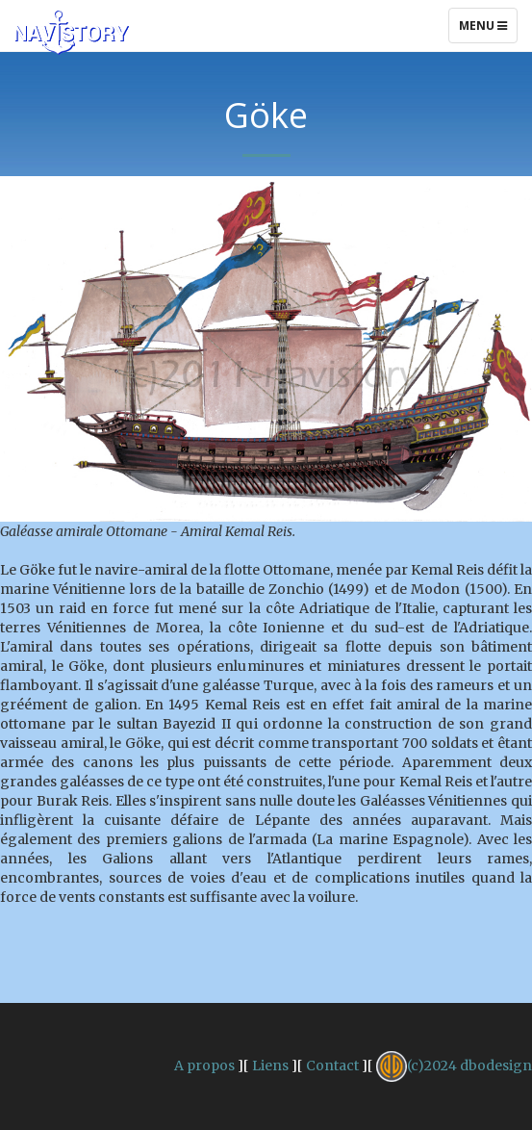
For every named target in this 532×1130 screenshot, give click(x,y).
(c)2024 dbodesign (454, 1065)
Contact (332, 1065)
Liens (270, 1065)
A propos (204, 1065)
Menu (488, 29)
